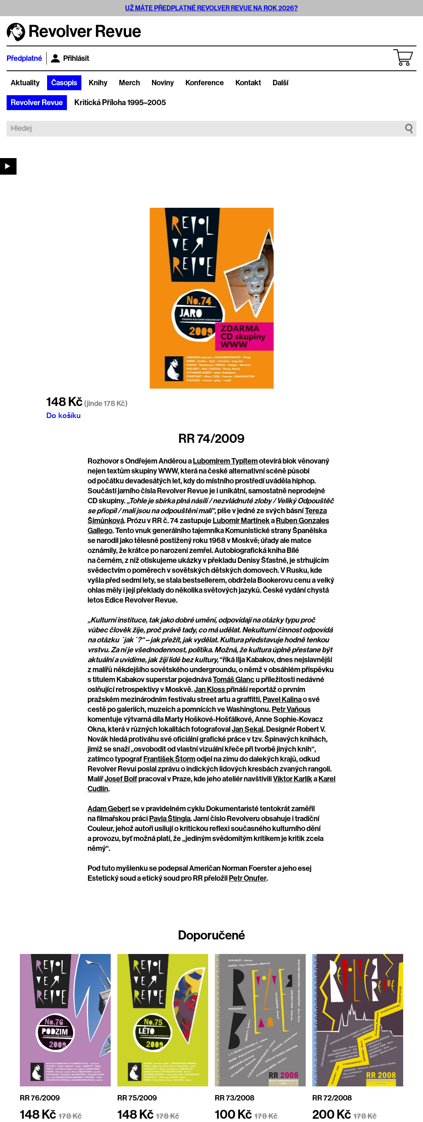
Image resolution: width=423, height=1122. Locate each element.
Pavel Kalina (282, 699)
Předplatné (24, 58)
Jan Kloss (210, 689)
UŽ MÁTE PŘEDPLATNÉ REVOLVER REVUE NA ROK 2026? (211, 8)
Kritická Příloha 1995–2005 (120, 102)
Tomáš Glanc (233, 679)
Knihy (98, 82)
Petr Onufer (247, 878)
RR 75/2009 (137, 1098)
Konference (204, 82)
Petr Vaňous (291, 709)
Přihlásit (70, 58)
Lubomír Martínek (241, 520)
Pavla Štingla (169, 818)
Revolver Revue (37, 102)
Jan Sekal (247, 729)
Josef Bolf (121, 778)
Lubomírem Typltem (225, 461)
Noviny (163, 82)
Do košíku (63, 415)
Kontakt (248, 82)
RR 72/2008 (332, 1098)
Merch (129, 82)
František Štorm (169, 759)
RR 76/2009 (40, 1098)
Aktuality (25, 82)
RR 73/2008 (234, 1098)
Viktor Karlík (292, 778)
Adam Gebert (109, 808)
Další (280, 82)
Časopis (64, 82)
